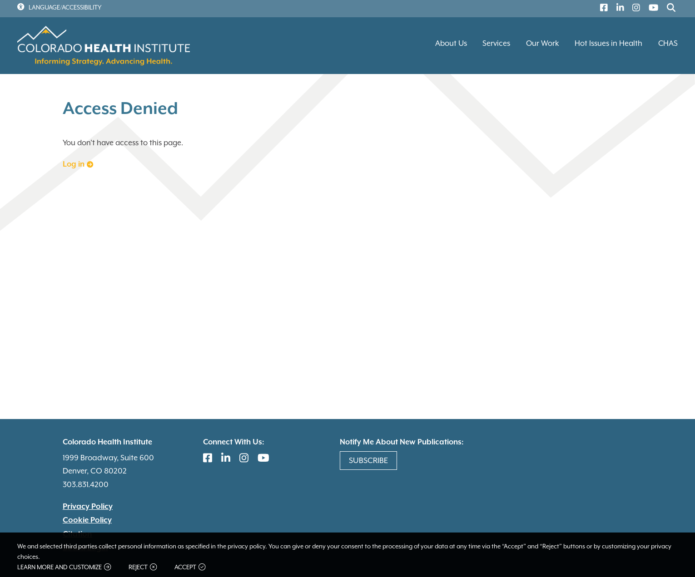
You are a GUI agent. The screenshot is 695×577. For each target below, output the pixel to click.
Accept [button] (189, 567)
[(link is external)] (602, 8)
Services (496, 43)
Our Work (542, 43)
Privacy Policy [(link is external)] (88, 506)
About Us (451, 43)
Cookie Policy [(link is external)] (87, 520)
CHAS (668, 43)
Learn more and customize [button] (64, 567)
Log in (78, 164)
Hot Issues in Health (608, 43)
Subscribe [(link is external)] (368, 460)
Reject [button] (143, 567)
